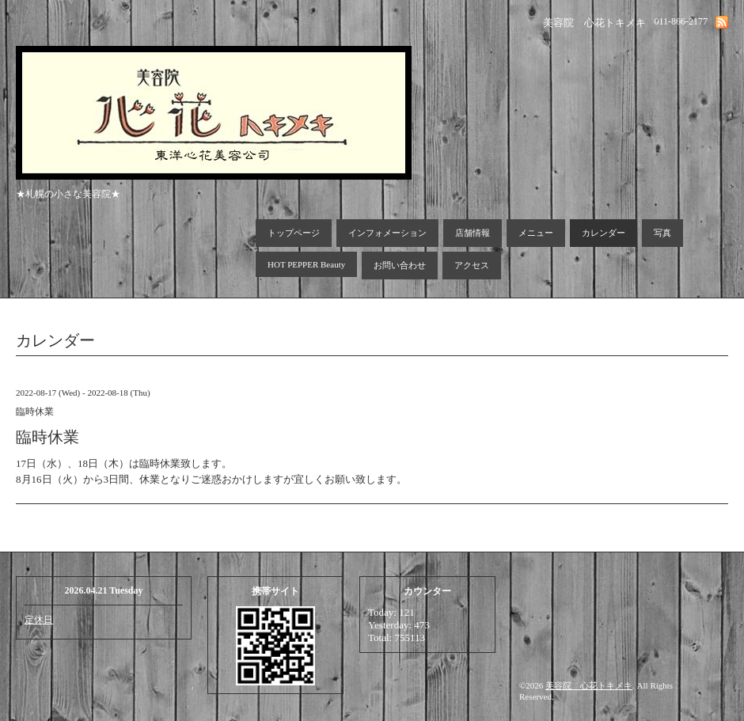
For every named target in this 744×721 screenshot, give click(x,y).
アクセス (471, 265)
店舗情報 (472, 232)
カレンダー (603, 232)
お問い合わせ (400, 265)
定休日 (39, 619)
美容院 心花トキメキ (588, 685)
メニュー (535, 232)
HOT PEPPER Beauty (306, 264)
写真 (662, 232)
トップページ (294, 232)
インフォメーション (387, 232)
